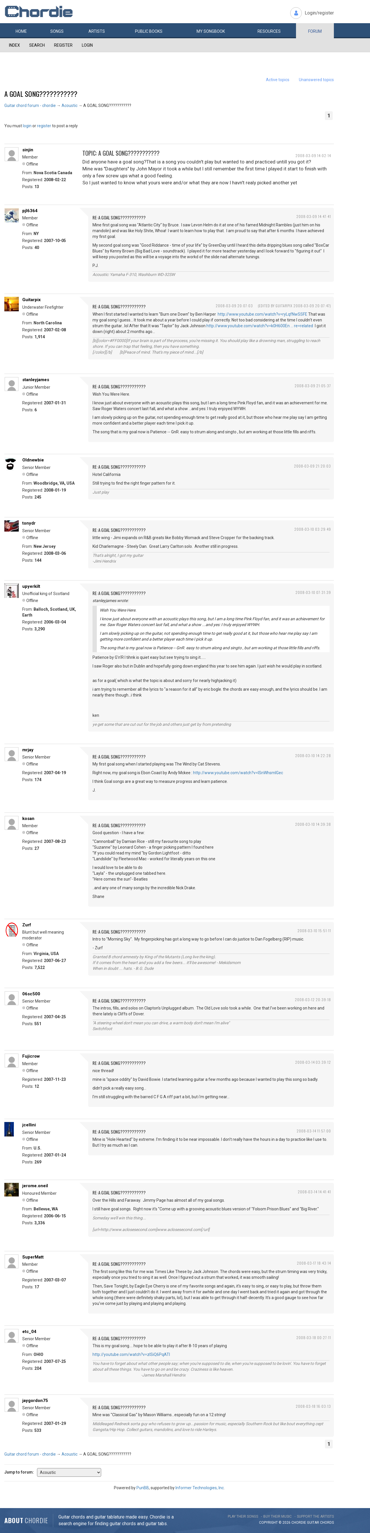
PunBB (142, 1487)
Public (148, 31)
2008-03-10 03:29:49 (312, 529)
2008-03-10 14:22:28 (313, 755)
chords (327, 1523)
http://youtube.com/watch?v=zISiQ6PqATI (131, 1354)
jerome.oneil (35, 1185)
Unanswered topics (316, 79)
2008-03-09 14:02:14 (313, 155)
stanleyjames (35, 379)
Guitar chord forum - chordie (30, 105)
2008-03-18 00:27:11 (313, 1337)
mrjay (28, 749)
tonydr (29, 523)
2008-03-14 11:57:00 (314, 1130)
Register (63, 45)
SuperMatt (33, 1257)
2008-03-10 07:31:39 (313, 592)
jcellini (29, 1125)
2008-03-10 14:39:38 (313, 824)
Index (14, 45)
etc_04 (29, 1331)
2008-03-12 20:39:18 (313, 999)
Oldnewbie (33, 460)
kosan (28, 818)
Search (37, 45)
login (27, 125)
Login (87, 45)
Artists (96, 31)
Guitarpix (31, 299)
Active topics (277, 79)
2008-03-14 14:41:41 (314, 1191)
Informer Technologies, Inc (199, 1487)
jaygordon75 (35, 1400)
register (44, 125)
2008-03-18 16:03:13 (313, 1406)
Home (21, 31)
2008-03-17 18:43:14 (314, 1263)
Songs (57, 31)
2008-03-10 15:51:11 (314, 930)
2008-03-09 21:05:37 (313, 385)
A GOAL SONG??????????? (40, 93)
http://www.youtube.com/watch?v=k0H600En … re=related (259, 325)
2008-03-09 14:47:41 (313, 216)
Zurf (26, 925)
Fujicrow (31, 1056)
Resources (269, 31)
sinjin (27, 149)
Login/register (319, 13)
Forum (315, 31)
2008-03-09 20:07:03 (234, 305)
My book (211, 31)
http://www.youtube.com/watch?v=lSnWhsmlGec (238, 772)
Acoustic (69, 105)
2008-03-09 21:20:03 (312, 465)
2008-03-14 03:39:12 (313, 1062)
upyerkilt (31, 586)
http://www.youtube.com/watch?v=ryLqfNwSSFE (262, 314)
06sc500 (31, 993)
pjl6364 (30, 210)
